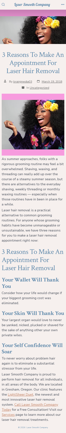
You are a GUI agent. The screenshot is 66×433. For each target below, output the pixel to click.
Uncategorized (39, 88)
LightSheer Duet (20, 394)
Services (8, 414)
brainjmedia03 (22, 81)
